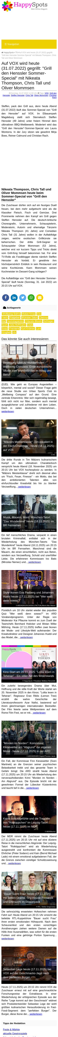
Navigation (11, 44)
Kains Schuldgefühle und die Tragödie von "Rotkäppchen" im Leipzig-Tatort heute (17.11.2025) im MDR (26, 822)
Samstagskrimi (15, 321)
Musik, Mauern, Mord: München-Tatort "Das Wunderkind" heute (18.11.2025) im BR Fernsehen (28, 521)
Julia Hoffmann (17, 325)
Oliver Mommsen (41, 95)
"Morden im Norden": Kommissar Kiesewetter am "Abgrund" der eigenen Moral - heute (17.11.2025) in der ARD (27, 747)
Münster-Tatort (30, 317)
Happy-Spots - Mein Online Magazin (24, 6)
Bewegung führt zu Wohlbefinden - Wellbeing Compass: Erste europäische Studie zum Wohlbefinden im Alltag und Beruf (27, 368)
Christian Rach (52, 96)
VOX (47, 93)
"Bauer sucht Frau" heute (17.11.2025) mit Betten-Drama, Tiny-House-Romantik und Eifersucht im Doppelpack (28, 897)
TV (16, 52)
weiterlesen (7, 411)
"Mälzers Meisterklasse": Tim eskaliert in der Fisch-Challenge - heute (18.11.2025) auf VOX (28, 445)
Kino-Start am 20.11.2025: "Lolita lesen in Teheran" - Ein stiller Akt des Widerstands (28, 674)
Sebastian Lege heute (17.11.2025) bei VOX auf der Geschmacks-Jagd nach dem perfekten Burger (27, 973)
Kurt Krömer (27, 328)
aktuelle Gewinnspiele (15, 1033)
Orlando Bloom (33, 321)
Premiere (14, 328)
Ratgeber (15, 317)
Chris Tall (29, 95)
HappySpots (7, 52)
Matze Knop (28, 313)
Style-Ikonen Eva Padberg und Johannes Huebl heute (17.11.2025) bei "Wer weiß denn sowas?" (28, 596)
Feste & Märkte (11, 1029)
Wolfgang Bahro (11, 313)
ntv (14, 332)
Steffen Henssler (18, 95)
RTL (54, 455)
